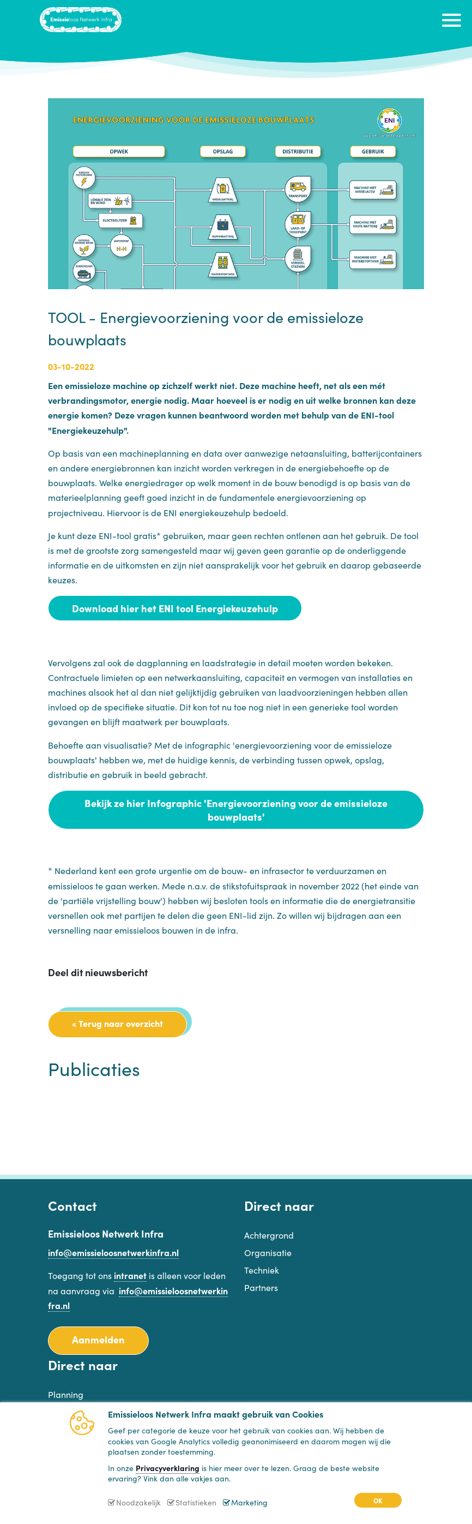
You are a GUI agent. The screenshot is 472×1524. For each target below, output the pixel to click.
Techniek (261, 1270)
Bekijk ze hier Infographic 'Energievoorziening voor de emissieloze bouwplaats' (236, 809)
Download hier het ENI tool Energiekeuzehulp (175, 608)
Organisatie (268, 1252)
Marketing (249, 1502)
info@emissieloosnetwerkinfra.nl (113, 1252)
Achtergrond (269, 1235)
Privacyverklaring (167, 1467)
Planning (65, 1394)
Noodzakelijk (138, 1502)
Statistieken (196, 1502)
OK (378, 1500)
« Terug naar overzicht (117, 1023)
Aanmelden (98, 1339)
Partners (261, 1287)
